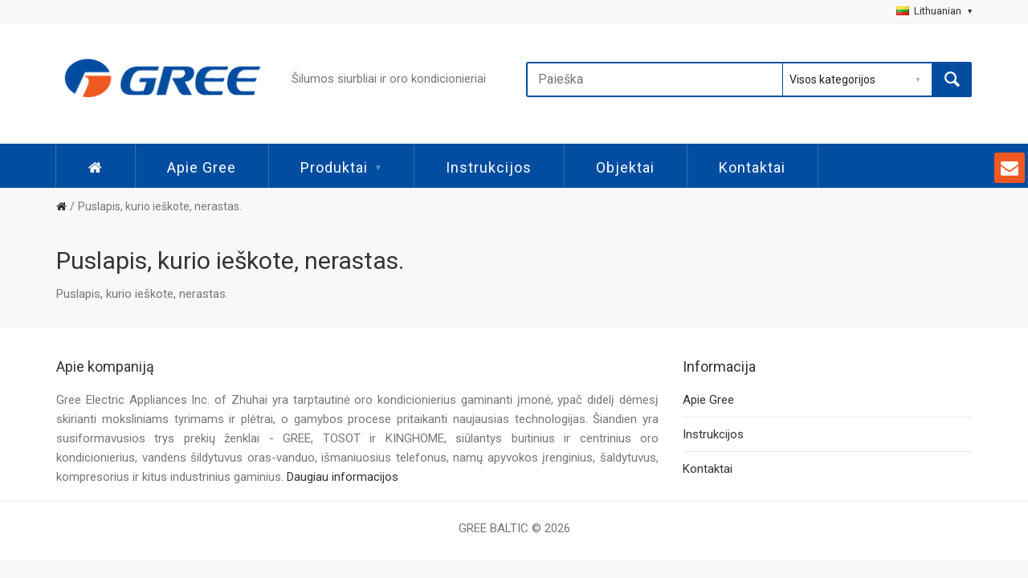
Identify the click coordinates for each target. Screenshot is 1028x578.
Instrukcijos (489, 167)
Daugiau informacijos (342, 477)
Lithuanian (934, 11)
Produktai (340, 167)
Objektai (625, 167)
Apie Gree (201, 167)
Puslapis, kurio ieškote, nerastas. (160, 206)
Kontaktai (752, 167)
